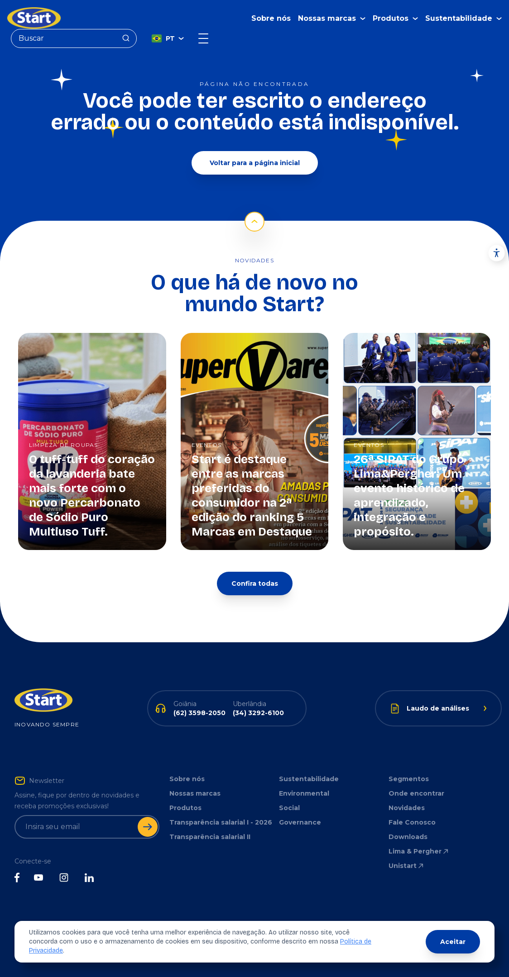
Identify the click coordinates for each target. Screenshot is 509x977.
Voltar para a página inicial (255, 163)
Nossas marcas (195, 793)
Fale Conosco (412, 822)
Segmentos (409, 779)
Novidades (407, 808)
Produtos (185, 808)
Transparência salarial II (209, 837)
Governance (300, 822)
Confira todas (254, 583)
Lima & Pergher (419, 851)
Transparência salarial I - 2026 (220, 822)
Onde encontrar (416, 793)
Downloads (408, 837)
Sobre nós (271, 18)
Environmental (304, 793)
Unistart (407, 866)
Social (289, 808)
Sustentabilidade (309, 779)
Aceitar (453, 942)
